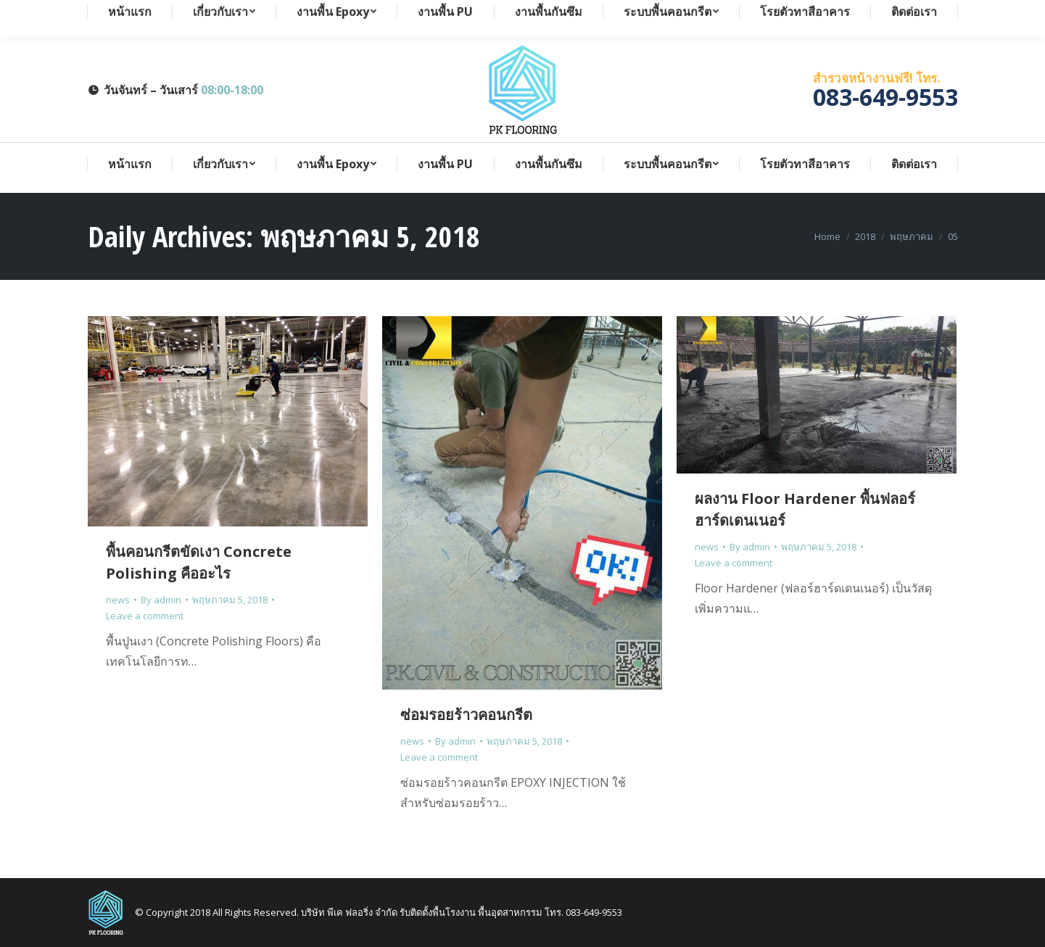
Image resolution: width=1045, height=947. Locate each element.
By (161, 599)
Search (941, 13)
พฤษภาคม (911, 236)
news (118, 599)
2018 (865, 236)
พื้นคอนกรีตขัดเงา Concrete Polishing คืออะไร (199, 562)
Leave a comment (144, 615)
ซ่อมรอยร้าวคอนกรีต (466, 714)
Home (827, 236)
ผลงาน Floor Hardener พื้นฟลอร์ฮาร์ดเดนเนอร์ (805, 509)
